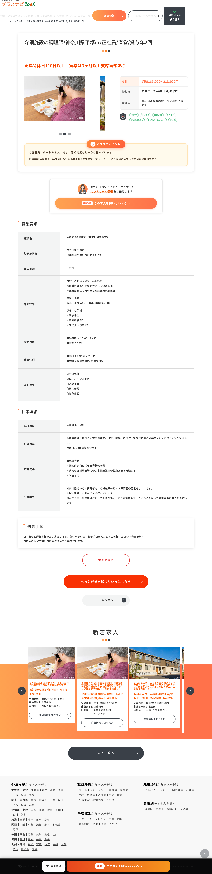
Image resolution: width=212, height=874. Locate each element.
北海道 (35, 790)
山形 (15, 795)
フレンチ (100, 819)
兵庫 (15, 829)
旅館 (111, 795)
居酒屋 (91, 795)
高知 (31, 839)
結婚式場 (98, 799)
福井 (24, 814)
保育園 (124, 790)
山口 (55, 834)
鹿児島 (25, 849)
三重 (22, 819)
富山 (58, 809)
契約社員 (177, 790)
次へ (188, 688)
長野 (42, 809)
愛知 (47, 819)
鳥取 (39, 834)
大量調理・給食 (88, 823)
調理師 (149, 809)
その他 (110, 799)
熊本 (15, 849)
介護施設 (111, 790)
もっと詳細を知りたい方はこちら (106, 581)
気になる (71, 15)
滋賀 (39, 824)
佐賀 (47, 844)
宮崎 (39, 844)
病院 (120, 795)
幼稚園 (102, 795)
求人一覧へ (106, 753)
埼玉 (61, 799)
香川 (22, 839)
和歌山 (57, 824)
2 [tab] (64, 134)
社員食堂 (84, 799)
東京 (34, 799)
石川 (15, 814)
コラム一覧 (84, 15)
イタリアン (86, 819)
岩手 (45, 790)
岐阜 (39, 819)
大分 (64, 844)
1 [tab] (60, 134)
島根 (47, 834)
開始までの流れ (44, 15)
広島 (31, 834)
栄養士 (160, 809)
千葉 (53, 799)
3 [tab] (69, 134)
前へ (20, 688)
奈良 (47, 824)
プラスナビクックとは (20, 15)
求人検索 (59, 15)
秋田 (24, 795)
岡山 (22, 834)
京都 (31, 824)
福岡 (31, 844)
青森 (61, 790)
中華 (112, 819)
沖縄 (35, 849)
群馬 (32, 804)
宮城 (53, 790)
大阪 (22, 824)
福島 (32, 795)
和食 (120, 819)
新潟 (50, 809)
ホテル (83, 790)
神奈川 (43, 799)
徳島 (39, 839)
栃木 (15, 804)
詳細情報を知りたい (54, 715)
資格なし (172, 809)
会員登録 (109, 15)
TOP (3, 16)
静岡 (31, 819)
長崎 (55, 844)
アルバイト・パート (157, 790)
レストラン (97, 790)
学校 (81, 795)
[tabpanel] (64, 98)
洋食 (104, 823)
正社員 (190, 790)
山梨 (34, 809)
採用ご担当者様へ (146, 15)
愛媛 (47, 839)
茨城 (24, 804)
